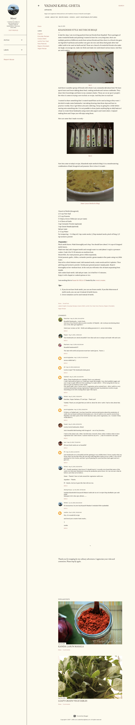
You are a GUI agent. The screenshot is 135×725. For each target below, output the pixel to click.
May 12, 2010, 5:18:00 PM (80, 409)
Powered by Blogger (81, 716)
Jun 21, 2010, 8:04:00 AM (75, 502)
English (40, 34)
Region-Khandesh (43, 46)
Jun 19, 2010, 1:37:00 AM (79, 489)
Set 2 (90, 156)
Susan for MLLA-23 (79, 280)
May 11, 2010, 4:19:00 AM (75, 335)
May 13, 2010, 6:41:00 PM (72, 452)
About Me (53, 17)
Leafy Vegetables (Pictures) (85, 17)
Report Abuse (9, 59)
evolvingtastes (68, 357)
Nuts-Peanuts (42, 43)
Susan (66, 424)
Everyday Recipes (43, 36)
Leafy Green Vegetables (72, 700)
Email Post (66, 303)
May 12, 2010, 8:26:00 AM (73, 367)
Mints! (66, 396)
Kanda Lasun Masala (71, 646)
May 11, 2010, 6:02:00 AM (76, 344)
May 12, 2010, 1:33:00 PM (75, 396)
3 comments (66, 704)
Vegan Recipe (42, 48)
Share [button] (39, 26)
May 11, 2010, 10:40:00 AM (81, 357)
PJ (64, 452)
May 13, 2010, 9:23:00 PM (75, 466)
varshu (66, 512)
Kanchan (67, 318)
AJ (64, 367)
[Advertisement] (90, 580)
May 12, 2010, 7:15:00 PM (73, 442)
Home (46, 17)
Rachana (66, 344)
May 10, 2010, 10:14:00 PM (77, 318)
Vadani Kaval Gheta (62, 5)
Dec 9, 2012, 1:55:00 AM (75, 512)
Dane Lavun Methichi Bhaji (90, 203)
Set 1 (90, 85)
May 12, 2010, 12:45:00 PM (76, 376)
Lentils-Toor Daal (43, 41)
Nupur (66, 335)
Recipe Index (63, 17)
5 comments (66, 650)
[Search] (121, 5)
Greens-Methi (42, 39)
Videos (71, 17)
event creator (100, 280)
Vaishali (66, 377)
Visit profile (13, 30)
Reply (66, 331)
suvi (65, 442)
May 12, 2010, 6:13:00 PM (75, 424)
